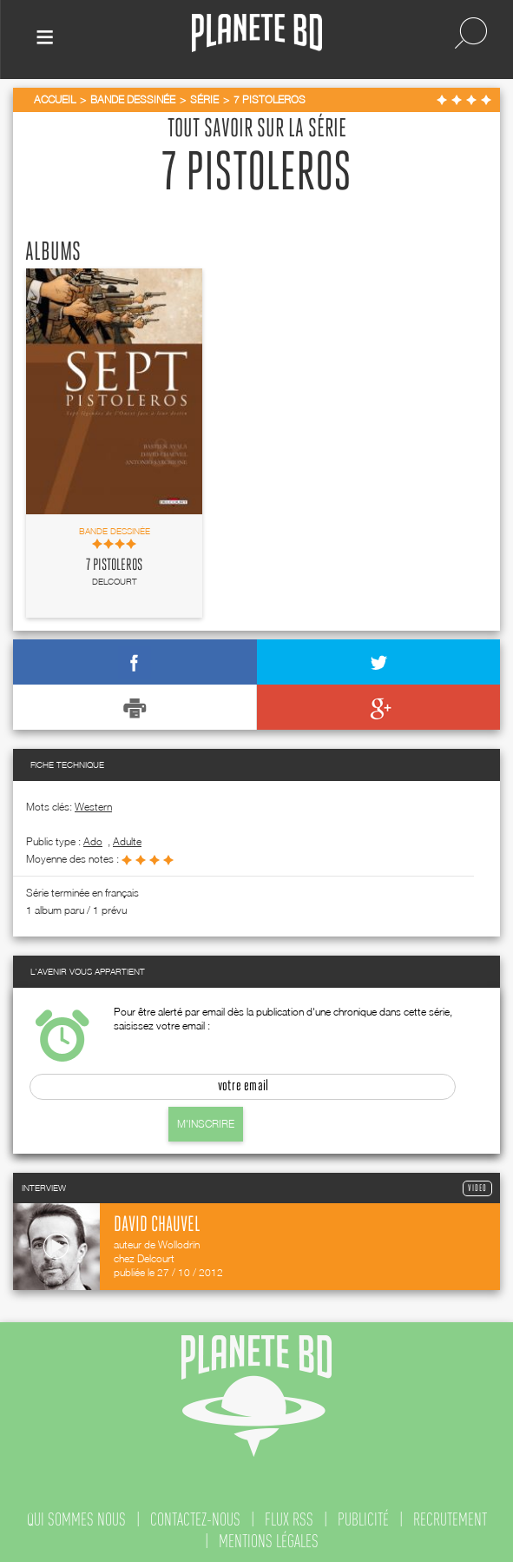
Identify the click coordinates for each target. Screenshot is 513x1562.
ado (92, 841)
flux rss (289, 1519)
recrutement (450, 1519)
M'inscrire (205, 1123)
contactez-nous (195, 1519)
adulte (127, 841)
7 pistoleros (114, 566)
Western (93, 806)
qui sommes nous (76, 1519)
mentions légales (269, 1541)
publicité (363, 1519)
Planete (257, 33)
